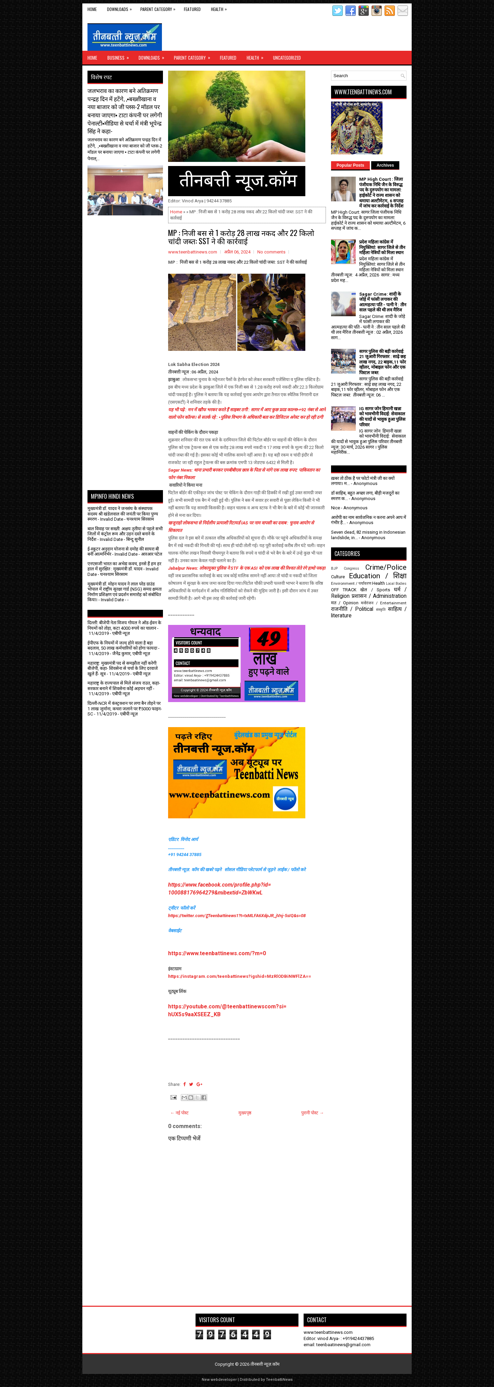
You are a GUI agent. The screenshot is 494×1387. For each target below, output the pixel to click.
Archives (385, 165)
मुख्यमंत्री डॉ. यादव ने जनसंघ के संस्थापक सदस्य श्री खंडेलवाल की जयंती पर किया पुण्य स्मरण (122, 514)
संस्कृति (381, 609)
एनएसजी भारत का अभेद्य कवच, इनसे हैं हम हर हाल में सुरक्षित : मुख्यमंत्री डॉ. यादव (124, 566)
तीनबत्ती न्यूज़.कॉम (265, 1364)
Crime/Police (386, 567)
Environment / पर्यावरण (351, 583)
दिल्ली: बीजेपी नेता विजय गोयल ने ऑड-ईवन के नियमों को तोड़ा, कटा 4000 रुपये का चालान (124, 625)
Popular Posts (350, 165)
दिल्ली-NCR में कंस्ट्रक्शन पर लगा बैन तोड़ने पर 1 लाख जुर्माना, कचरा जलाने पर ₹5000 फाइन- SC (124, 708)
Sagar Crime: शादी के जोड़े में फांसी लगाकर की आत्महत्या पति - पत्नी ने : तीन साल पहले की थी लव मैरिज (382, 302)
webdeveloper (224, 1379)
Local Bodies (396, 583)
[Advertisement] (127, 232)
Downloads (121, 7)
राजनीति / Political (352, 609)
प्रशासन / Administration (379, 596)
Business (120, 56)
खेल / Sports (375, 589)
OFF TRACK (343, 589)
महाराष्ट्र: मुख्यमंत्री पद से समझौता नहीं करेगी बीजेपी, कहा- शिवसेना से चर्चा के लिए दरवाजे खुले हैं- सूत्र (122, 668)
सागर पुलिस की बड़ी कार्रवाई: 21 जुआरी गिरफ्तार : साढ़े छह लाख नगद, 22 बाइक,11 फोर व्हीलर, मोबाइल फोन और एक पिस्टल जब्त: (382, 362)
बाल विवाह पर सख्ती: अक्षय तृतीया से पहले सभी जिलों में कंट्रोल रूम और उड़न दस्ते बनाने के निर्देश (125, 534)
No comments (271, 251)
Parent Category (159, 7)
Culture (338, 576)
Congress (351, 568)
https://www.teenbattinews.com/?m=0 (217, 953)
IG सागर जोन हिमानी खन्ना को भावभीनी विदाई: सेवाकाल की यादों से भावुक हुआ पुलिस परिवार (382, 416)
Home (92, 9)
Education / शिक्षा (378, 576)
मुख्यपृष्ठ (244, 1112)
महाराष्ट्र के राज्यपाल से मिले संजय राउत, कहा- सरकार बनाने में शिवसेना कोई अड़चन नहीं (123, 685)
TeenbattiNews (279, 1379)
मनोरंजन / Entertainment (384, 603)
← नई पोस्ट (179, 1112)
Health (220, 7)
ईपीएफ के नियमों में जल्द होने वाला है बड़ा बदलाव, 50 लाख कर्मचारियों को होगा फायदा (122, 645)
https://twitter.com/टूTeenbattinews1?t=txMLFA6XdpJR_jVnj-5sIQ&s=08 (237, 915)
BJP (334, 568)
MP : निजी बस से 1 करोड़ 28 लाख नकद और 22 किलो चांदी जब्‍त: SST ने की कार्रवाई (241, 236)
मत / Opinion (344, 602)
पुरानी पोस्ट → (312, 1112)
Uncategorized (287, 57)
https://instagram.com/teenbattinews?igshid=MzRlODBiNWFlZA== (239, 976)
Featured (192, 9)
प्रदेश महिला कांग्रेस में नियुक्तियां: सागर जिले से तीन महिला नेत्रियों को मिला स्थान (382, 247)
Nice (335, 507)
